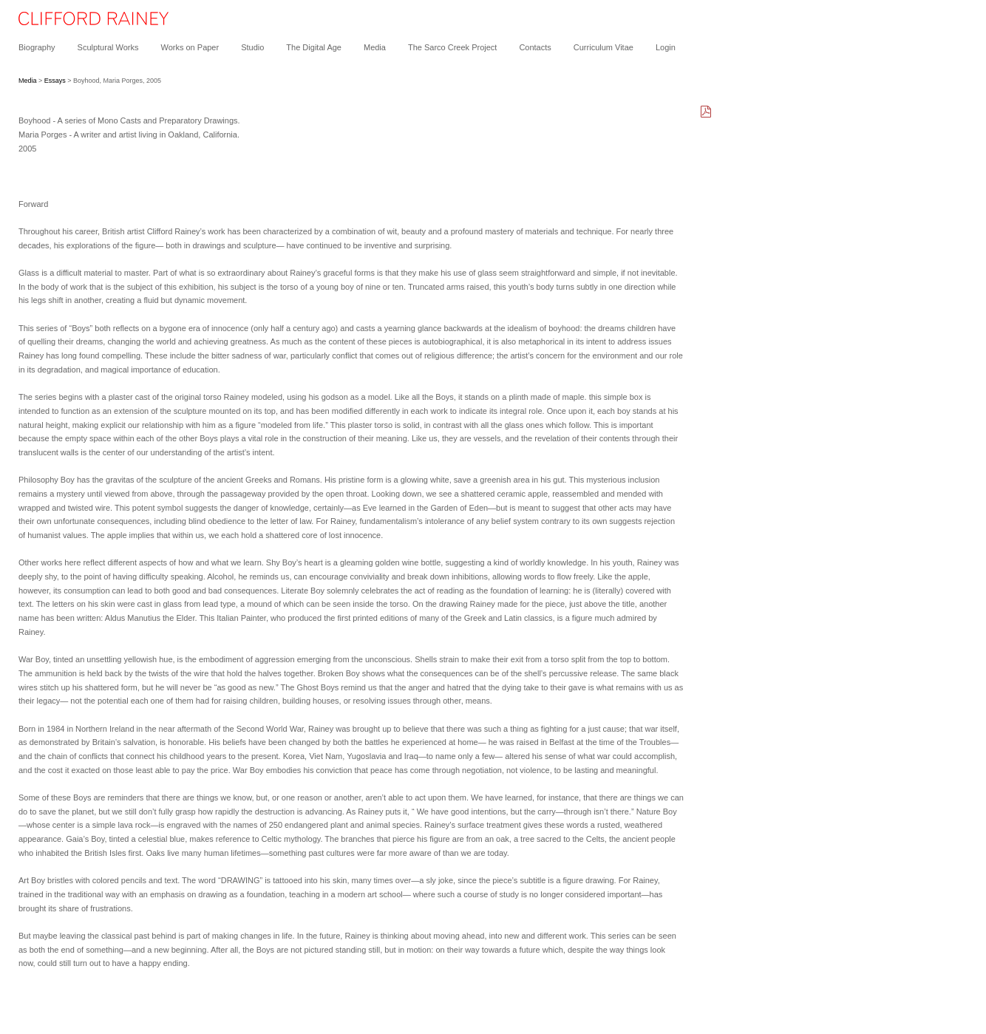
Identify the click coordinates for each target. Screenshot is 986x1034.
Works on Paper (189, 47)
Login (666, 47)
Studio (252, 47)
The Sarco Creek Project (452, 47)
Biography (36, 47)
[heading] (84, 22)
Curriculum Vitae (603, 47)
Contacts (535, 47)
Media (375, 47)
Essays (55, 80)
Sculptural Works (108, 47)
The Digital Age (313, 47)
